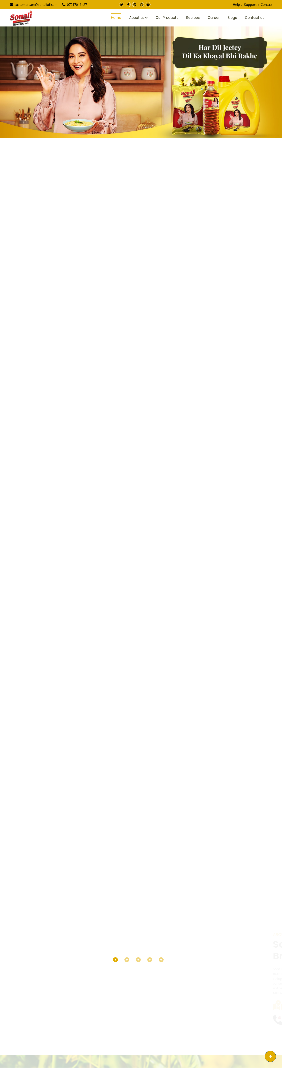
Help (236, 4)
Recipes (193, 17)
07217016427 (74, 4)
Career (214, 17)
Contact (266, 4)
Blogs (232, 17)
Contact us (254, 17)
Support (250, 4)
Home (116, 17)
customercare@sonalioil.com (33, 4)
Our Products (167, 17)
